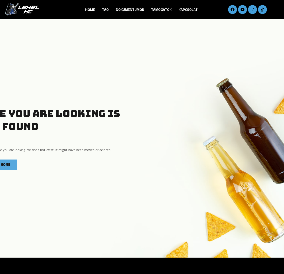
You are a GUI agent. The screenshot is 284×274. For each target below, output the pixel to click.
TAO (105, 9)
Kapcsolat (188, 9)
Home (90, 9)
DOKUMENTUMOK (130, 9)
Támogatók (161, 9)
